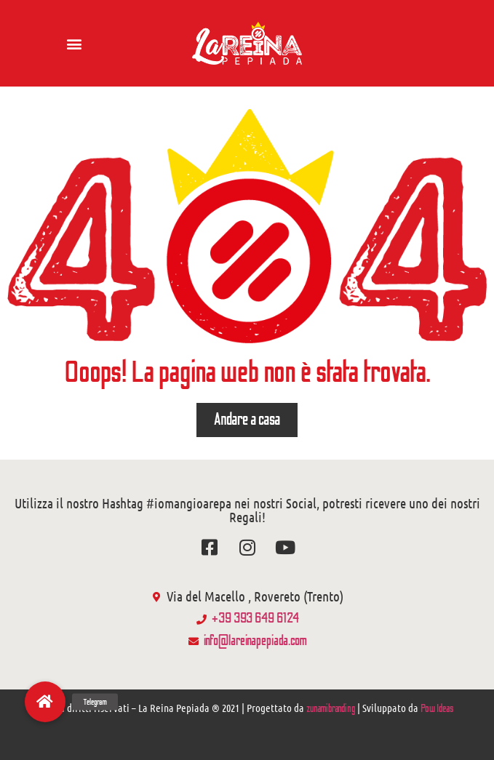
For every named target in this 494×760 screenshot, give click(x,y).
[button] (74, 43)
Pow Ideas (437, 709)
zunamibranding (330, 709)
